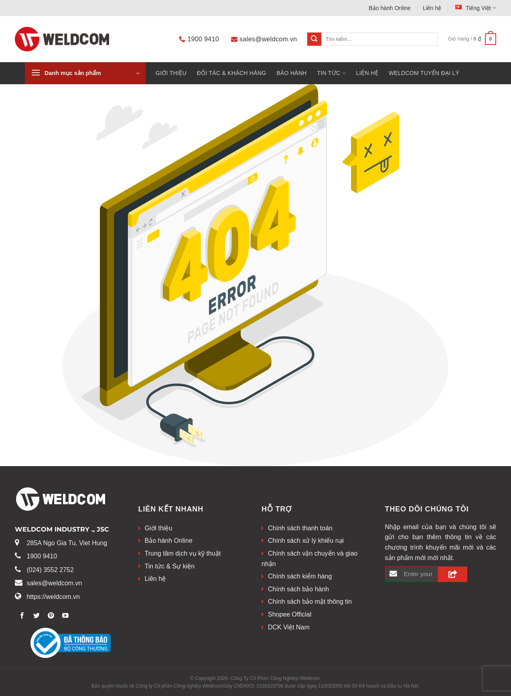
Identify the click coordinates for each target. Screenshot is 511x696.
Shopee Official (289, 614)
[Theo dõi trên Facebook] (22, 616)
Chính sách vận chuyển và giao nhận (309, 558)
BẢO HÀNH (291, 73)
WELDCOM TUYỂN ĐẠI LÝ (424, 73)
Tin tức (331, 73)
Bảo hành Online (390, 8)
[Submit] (314, 39)
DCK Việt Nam (289, 627)
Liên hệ (432, 8)
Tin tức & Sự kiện (170, 566)
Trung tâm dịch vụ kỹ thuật (183, 553)
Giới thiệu (171, 73)
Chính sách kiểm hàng (300, 576)
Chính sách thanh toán (300, 528)
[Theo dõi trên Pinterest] (51, 616)
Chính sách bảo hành (298, 589)
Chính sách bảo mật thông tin (310, 601)
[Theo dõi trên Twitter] (36, 616)
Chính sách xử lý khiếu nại (306, 540)
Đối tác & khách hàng (231, 73)
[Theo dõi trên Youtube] (65, 616)
